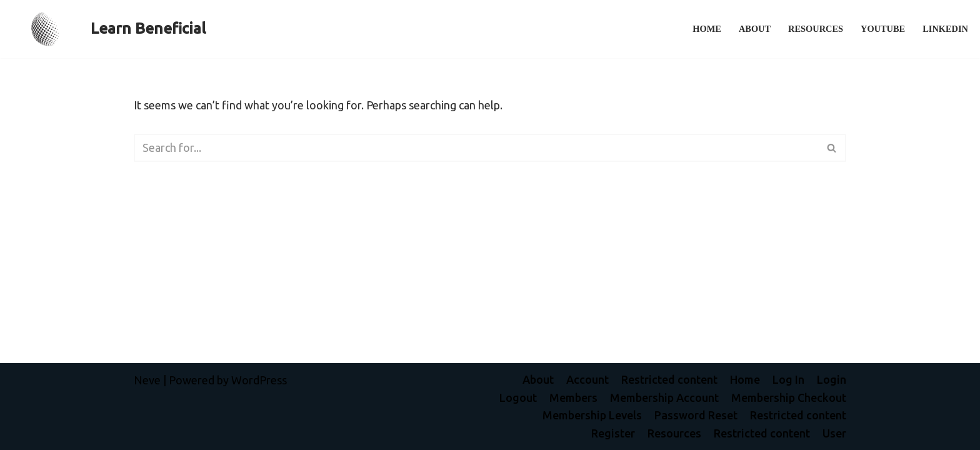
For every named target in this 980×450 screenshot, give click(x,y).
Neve (147, 380)
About (755, 29)
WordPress (259, 380)
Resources (815, 29)
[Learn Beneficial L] (107, 29)
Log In (788, 379)
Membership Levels (592, 415)
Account (587, 379)
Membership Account (664, 397)
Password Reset (696, 415)
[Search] (476, 148)
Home (706, 29)
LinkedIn (945, 29)
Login (831, 379)
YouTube (883, 29)
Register (613, 433)
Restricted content (669, 379)
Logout (518, 397)
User (834, 433)
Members (573, 397)
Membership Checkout (788, 397)
